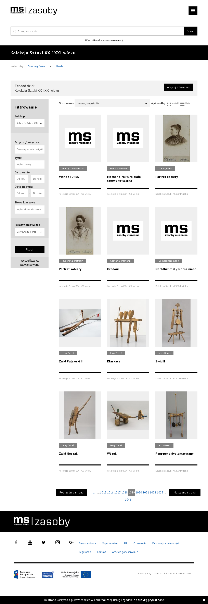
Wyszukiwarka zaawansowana (103, 40)
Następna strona (185, 492)
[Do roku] (37, 179)
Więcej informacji (178, 87)
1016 (110, 492)
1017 (117, 492)
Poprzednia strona (72, 492)
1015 (103, 492)
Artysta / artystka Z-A (113, 103)
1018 (124, 492)
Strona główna (37, 66)
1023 (160, 492)
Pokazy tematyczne (27, 225)
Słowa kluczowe (25, 202)
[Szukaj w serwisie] (97, 31)
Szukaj (190, 30)
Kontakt (101, 552)
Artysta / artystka (27, 142)
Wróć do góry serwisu (125, 552)
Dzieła (59, 66)
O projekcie (139, 543)
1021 (146, 492)
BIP (125, 543)
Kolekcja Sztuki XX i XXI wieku (29, 124)
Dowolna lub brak (29, 231)
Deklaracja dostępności (165, 543)
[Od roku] (21, 179)
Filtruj (29, 249)
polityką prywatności (150, 600)
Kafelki (173, 103)
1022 (153, 492)
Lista (185, 103)
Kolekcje (20, 116)
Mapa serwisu (110, 543)
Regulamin (85, 552)
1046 (128, 499)
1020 (138, 492)
